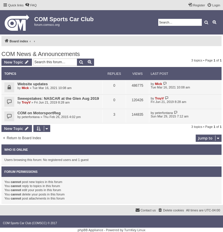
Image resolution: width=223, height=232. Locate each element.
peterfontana (31, 117)
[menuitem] (31, 5)
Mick (25, 88)
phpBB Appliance (90, 230)
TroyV (26, 102)
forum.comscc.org (47, 24)
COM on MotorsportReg (39, 113)
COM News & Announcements (40, 54)
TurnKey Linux (134, 230)
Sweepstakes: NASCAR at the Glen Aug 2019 (58, 98)
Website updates (32, 84)
